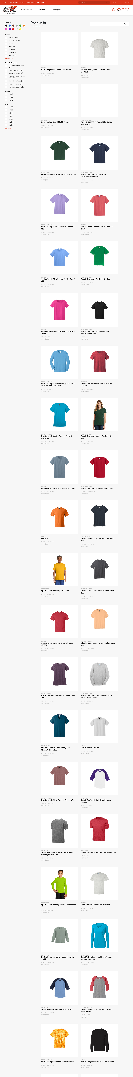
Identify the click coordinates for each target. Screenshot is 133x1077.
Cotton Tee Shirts (14, 73)
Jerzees (10, 55)
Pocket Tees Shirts (14, 70)
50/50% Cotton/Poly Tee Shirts (15, 77)
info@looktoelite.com (103, 1044)
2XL (9, 122)
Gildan (10, 46)
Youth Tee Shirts (13, 84)
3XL (9, 125)
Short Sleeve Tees (14, 81)
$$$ (9, 100)
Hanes (10, 49)
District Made (12, 40)
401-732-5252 (100, 1040)
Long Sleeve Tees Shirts (14, 66)
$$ (9, 97)
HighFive (10, 52)
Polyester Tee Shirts (14, 87)
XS (9, 107)
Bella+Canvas (12, 37)
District (10, 43)
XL (9, 119)
